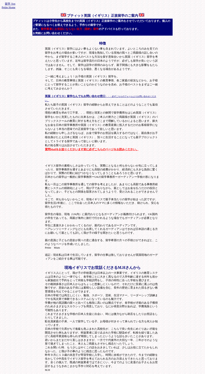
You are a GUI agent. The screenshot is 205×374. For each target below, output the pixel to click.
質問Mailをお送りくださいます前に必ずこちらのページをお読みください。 (92, 149)
